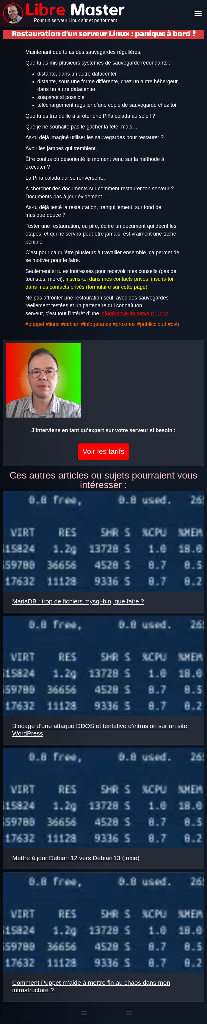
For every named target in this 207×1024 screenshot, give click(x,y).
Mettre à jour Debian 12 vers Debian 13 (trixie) (75, 857)
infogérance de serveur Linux (134, 313)
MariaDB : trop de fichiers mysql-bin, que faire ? (78, 601)
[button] (198, 14)
